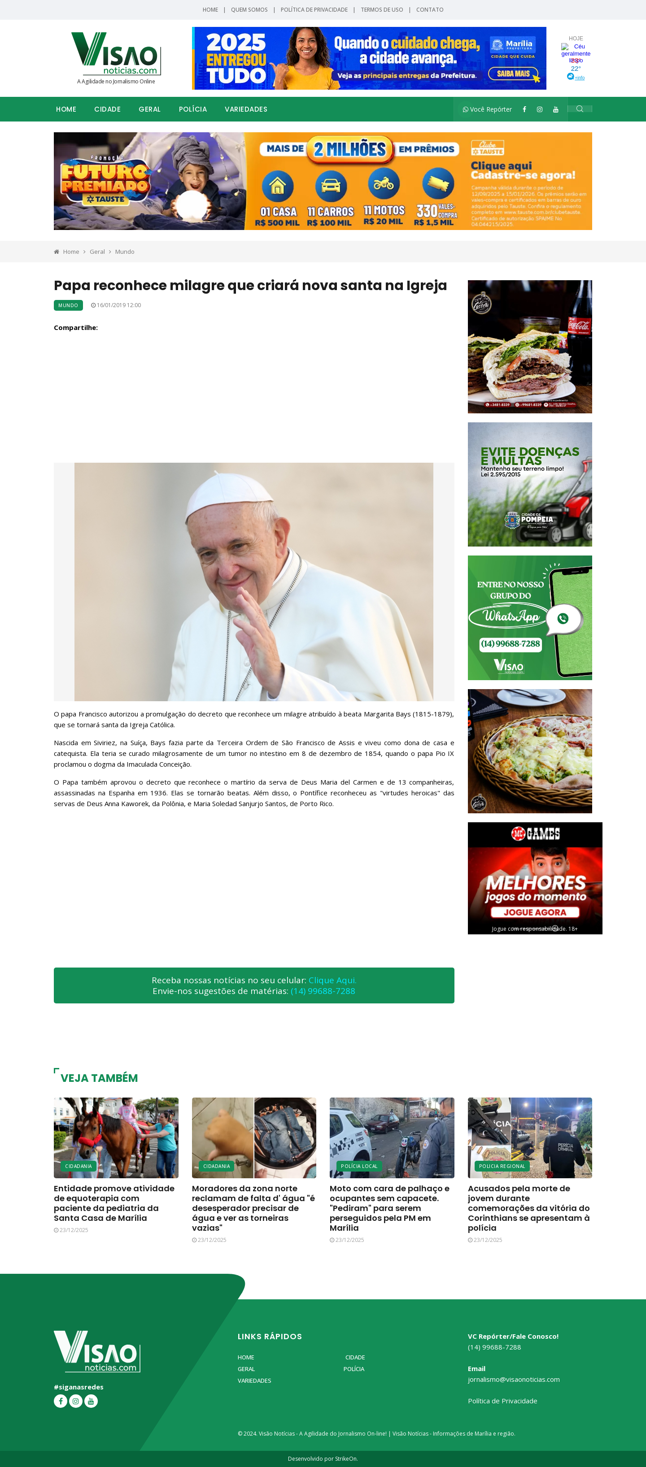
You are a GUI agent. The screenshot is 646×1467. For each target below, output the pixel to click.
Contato (430, 9)
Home (210, 9)
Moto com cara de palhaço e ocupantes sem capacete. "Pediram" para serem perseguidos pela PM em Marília (390, 1208)
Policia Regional (502, 1166)
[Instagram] (540, 109)
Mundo (125, 251)
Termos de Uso (382, 9)
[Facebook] (524, 109)
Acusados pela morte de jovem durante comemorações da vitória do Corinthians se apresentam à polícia (529, 1208)
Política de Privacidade (314, 9)
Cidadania (78, 1166)
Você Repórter (487, 109)
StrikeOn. (346, 1459)
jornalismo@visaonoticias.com (514, 1379)
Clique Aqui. (333, 980)
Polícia (193, 109)
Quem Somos (249, 9)
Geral (150, 109)
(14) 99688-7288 (323, 991)
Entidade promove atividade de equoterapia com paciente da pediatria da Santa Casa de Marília (114, 1203)
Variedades (246, 109)
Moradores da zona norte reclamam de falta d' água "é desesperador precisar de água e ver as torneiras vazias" (253, 1208)
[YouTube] (556, 109)
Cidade (107, 109)
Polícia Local (359, 1166)
